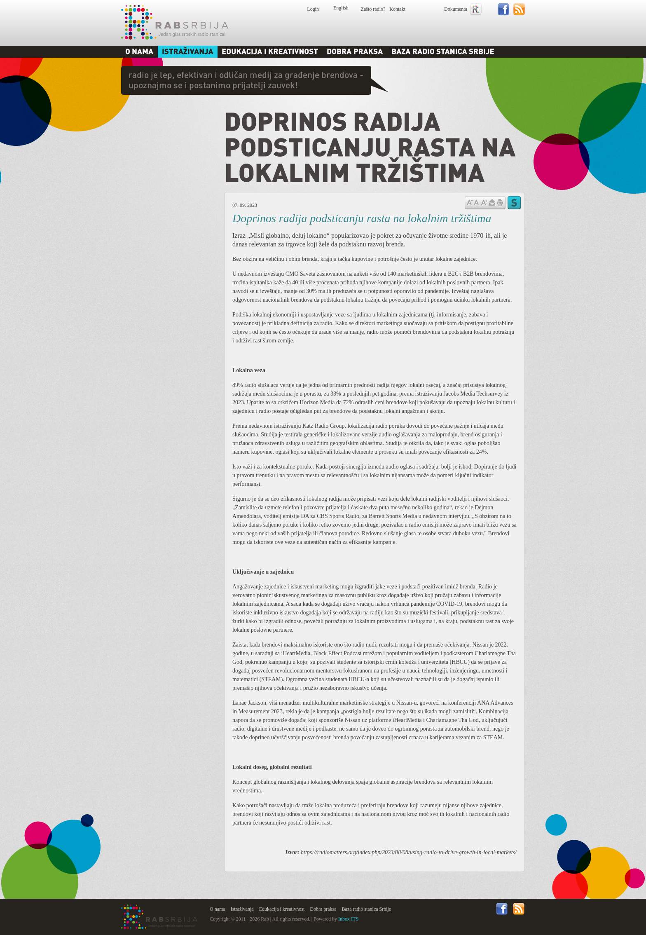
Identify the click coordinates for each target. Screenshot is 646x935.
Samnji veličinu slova (469, 202)
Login (313, 9)
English (341, 8)
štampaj (500, 202)
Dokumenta (455, 9)
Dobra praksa (323, 909)
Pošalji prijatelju (492, 202)
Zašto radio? (373, 9)
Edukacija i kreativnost (282, 909)
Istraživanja (242, 909)
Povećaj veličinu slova (484, 202)
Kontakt (397, 9)
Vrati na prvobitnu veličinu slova (476, 202)
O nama (217, 909)
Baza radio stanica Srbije (366, 909)
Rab (174, 22)
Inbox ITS (348, 919)
